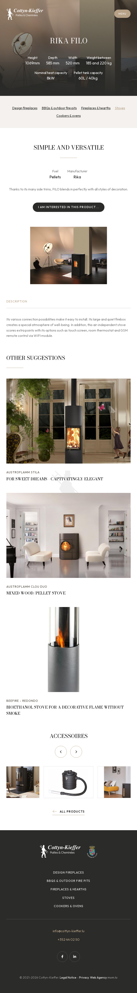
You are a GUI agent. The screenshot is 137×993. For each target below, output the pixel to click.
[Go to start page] (24, 14)
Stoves (120, 108)
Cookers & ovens (68, 115)
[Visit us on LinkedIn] (74, 956)
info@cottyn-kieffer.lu (68, 931)
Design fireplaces (24, 108)
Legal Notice (68, 977)
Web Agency (98, 977)
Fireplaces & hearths (96, 108)
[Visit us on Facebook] (62, 956)
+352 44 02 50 (69, 939)
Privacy (84, 977)
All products (72, 811)
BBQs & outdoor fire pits (59, 108)
